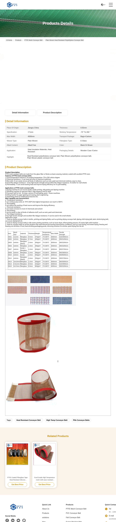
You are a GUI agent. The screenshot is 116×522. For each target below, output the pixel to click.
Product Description (52, 113)
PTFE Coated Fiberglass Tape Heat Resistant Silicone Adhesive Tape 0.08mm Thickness (17, 479)
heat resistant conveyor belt (28, 420)
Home (9, 40)
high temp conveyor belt (56, 420)
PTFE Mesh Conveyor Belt (33, 40)
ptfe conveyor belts (81, 420)
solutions (45, 517)
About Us (45, 509)
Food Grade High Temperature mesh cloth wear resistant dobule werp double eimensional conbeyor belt (44, 479)
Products (18, 40)
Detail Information (20, 113)
